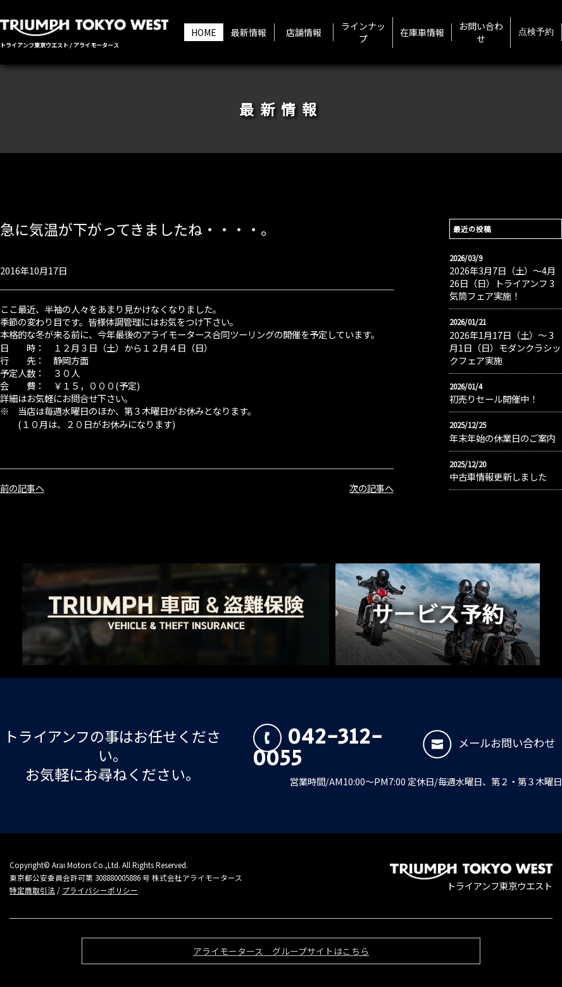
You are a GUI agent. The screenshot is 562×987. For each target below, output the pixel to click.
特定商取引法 (32, 890)
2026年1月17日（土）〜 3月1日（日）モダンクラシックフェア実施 (505, 348)
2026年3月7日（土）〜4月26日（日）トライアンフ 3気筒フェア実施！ (502, 283)
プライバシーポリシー (100, 890)
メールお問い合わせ (489, 743)
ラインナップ (363, 32)
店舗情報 (304, 32)
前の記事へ (22, 487)
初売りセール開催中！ (493, 399)
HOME (203, 32)
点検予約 (536, 32)
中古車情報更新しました (498, 476)
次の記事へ (371, 487)
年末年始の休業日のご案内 (502, 438)
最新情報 (248, 32)
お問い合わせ (481, 32)
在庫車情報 (422, 32)
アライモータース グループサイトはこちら (281, 954)
